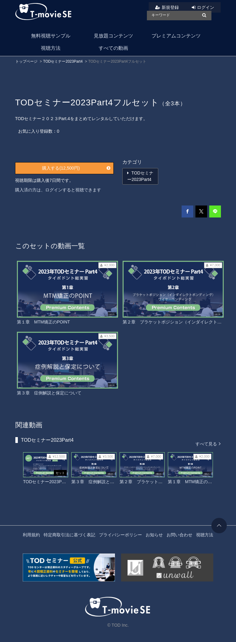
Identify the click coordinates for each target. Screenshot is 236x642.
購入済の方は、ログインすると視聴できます (58, 189)
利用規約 (31, 534)
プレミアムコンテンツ (176, 35)
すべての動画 (113, 48)
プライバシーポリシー (120, 534)
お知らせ (154, 534)
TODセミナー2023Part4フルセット (57, 481)
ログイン (205, 7)
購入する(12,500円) (76, 168)
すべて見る (208, 443)
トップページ (26, 61)
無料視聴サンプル (50, 35)
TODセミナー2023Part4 (63, 61)
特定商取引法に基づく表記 (69, 534)
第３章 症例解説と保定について (49, 392)
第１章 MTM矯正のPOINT (43, 321)
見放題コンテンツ (113, 35)
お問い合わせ (179, 534)
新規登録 (170, 7)
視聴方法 (51, 48)
